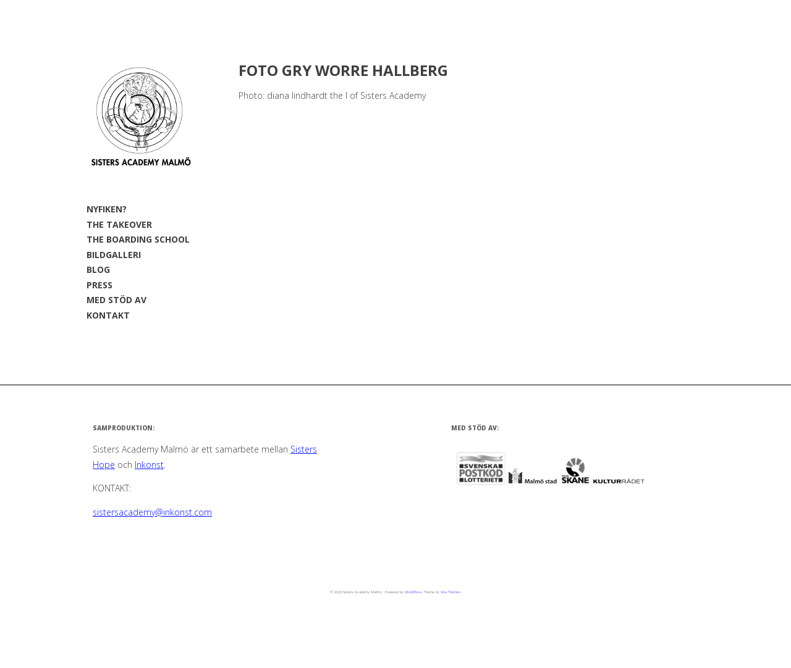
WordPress (413, 592)
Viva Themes (450, 592)
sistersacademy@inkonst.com (152, 512)
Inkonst (149, 464)
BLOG (98, 269)
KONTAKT (108, 315)
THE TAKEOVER (119, 224)
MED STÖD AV (116, 300)
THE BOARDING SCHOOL (138, 239)
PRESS (99, 285)
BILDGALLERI (114, 255)
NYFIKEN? (107, 209)
